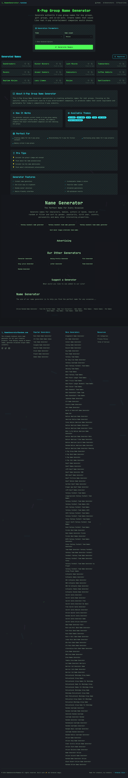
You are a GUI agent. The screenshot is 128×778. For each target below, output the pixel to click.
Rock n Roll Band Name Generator (77, 636)
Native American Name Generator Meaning (79, 448)
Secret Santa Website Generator (76, 610)
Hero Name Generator (72, 407)
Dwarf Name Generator (72, 463)
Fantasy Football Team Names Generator (79, 516)
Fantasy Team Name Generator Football (78, 552)
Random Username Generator (74, 708)
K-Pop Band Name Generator (74, 454)
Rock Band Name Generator (42, 336)
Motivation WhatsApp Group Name (76, 702)
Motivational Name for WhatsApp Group (78, 684)
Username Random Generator (74, 732)
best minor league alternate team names (64, 230)
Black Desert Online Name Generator (78, 761)
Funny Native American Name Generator (78, 422)
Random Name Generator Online (75, 758)
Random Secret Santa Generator (76, 616)
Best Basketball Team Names (75, 395)
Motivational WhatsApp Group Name (77, 690)
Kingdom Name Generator (41, 345)
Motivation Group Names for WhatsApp (78, 699)
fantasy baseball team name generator (61, 225)
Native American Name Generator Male (78, 436)
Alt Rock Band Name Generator (75, 645)
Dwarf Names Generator (73, 466)
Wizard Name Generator (73, 348)
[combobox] (49, 37)
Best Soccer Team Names (73, 386)
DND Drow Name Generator (74, 654)
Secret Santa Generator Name (75, 619)
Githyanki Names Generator (74, 577)
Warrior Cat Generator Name (75, 666)
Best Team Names (71, 372)
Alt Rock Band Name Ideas (42, 339)
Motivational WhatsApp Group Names (77, 675)
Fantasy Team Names (72, 357)
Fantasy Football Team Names (75, 493)
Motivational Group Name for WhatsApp (78, 705)
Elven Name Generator (40, 351)
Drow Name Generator (72, 651)
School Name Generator (73, 342)
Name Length (69, 33)
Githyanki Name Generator (74, 574)
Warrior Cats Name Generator (75, 669)
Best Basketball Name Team (74, 392)
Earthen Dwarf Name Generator (75, 484)
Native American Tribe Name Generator (78, 439)
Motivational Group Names (74, 678)
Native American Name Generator (76, 416)
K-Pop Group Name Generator (75, 451)
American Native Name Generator (76, 419)
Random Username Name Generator (76, 711)
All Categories (102, 336)
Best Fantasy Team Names (74, 375)
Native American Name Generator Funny (78, 428)
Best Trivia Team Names (73, 380)
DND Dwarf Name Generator (74, 475)
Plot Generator (87, 258)
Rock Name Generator (72, 354)
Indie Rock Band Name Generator (76, 639)
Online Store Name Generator (75, 746)
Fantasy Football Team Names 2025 (77, 510)
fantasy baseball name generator (32, 225)
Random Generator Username (74, 720)
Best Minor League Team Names (75, 377)
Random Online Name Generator (75, 764)
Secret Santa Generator (73, 595)
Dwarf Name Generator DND (74, 472)
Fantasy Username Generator (75, 363)
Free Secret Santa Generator (75, 607)
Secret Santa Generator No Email (77, 604)
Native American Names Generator (77, 425)
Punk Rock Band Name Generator (76, 630)
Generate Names (64, 47)
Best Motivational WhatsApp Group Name (79, 696)
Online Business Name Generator (76, 749)
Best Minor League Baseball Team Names (79, 383)
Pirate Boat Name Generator (75, 530)
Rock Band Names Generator (74, 633)
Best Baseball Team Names (74, 389)
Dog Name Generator (72, 351)
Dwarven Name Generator (41, 348)
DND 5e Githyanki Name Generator (77, 586)
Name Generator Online (73, 752)
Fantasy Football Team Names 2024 (77, 504)
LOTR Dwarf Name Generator (74, 469)
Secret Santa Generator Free (75, 601)
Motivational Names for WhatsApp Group (79, 687)
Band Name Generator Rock (74, 624)
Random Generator (24, 269)
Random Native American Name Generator (79, 445)
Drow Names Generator (72, 657)
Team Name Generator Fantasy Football (78, 549)
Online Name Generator (73, 738)
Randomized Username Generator (76, 723)
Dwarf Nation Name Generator (75, 481)
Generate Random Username (74, 714)
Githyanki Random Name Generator (77, 592)
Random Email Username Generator (77, 729)
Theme (37, 33)
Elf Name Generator (72, 401)
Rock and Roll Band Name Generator (77, 627)
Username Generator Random (74, 717)
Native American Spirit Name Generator (79, 442)
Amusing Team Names (72, 369)
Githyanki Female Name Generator (77, 589)
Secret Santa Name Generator (75, 598)
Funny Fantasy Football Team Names (77, 519)
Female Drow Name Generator (75, 660)
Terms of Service (103, 342)
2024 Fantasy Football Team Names (77, 507)
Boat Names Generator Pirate (75, 533)
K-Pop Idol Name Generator (74, 460)
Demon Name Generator (40, 357)
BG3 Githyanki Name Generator (75, 580)
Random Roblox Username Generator (77, 735)
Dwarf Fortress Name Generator (76, 478)
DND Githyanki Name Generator (75, 583)
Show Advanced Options (44, 41)
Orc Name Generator (72, 339)
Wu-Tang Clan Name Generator (75, 360)
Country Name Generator (73, 404)
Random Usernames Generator (75, 726)
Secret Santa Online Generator (76, 622)
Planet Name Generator (41, 354)
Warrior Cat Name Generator (75, 672)
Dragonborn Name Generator (74, 336)
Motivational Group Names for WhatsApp (79, 681)
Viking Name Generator (73, 345)
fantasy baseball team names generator (93, 225)
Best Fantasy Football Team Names (77, 366)
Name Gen (68, 413)
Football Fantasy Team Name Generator (78, 555)
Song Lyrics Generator (26, 264)
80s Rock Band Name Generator (75, 642)
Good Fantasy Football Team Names (77, 527)
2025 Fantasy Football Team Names (77, 513)
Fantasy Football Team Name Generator (78, 501)
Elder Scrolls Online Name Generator (78, 744)
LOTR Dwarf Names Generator (75, 490)
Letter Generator (56, 264)
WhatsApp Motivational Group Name (77, 693)
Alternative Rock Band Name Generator (78, 648)
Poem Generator (87, 264)
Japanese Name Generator (74, 398)
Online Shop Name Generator (75, 741)
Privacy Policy (102, 339)
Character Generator (25, 258)
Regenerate (119, 56)
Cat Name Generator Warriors (75, 663)
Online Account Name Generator (76, 755)
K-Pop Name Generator (72, 457)
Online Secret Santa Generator (76, 613)
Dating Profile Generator (59, 258)
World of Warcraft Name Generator (77, 410)
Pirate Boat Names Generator (75, 536)
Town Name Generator (40, 342)
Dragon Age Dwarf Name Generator (77, 487)
